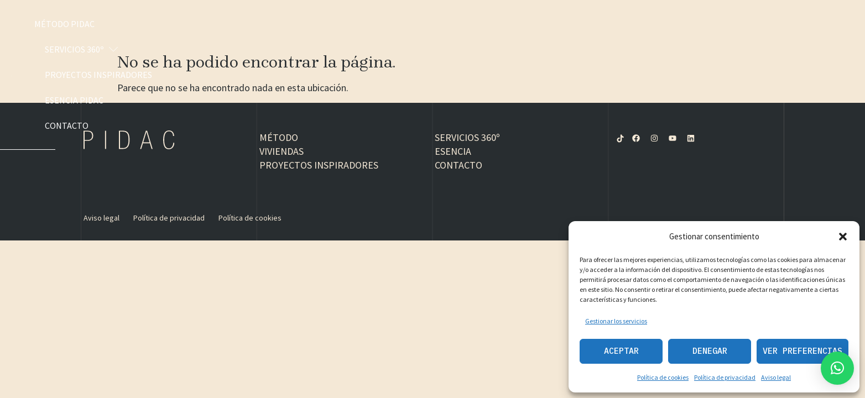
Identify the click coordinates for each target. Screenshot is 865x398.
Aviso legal (776, 377)
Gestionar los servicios (616, 321)
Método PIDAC (423, 23)
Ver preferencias (802, 350)
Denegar (709, 350)
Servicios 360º (510, 24)
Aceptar (621, 350)
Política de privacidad (724, 377)
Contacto (798, 23)
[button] (842, 236)
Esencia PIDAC (725, 23)
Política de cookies (663, 377)
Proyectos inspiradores (621, 23)
